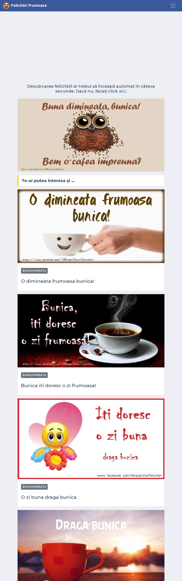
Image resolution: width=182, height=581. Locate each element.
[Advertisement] (91, 49)
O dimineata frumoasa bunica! (57, 281)
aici (122, 91)
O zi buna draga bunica (49, 497)
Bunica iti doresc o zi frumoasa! (58, 385)
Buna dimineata (34, 270)
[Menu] (173, 6)
